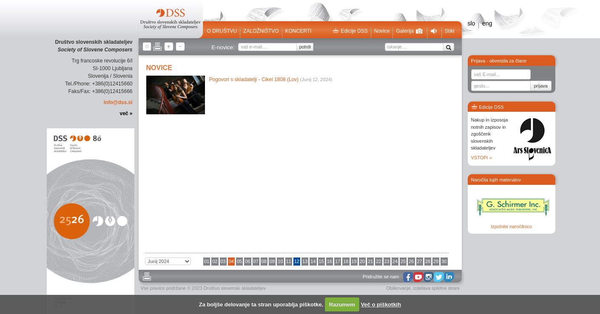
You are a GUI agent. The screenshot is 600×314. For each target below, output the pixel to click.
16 (329, 261)
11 (288, 261)
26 (411, 261)
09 (272, 261)
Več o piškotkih (381, 304)
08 (264, 261)
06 (247, 261)
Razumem (342, 304)
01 (206, 261)
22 (378, 261)
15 (321, 261)
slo (471, 23)
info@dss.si (118, 102)
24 (395, 261)
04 (231, 261)
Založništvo (261, 31)
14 (313, 261)
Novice (382, 31)
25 (403, 261)
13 (304, 261)
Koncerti (298, 31)
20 (362, 261)
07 (256, 261)
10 (280, 261)
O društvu (222, 31)
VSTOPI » (481, 157)
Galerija (409, 31)
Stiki (450, 31)
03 (223, 261)
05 (239, 261)
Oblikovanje (398, 288)
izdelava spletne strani (436, 288)
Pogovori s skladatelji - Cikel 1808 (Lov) (254, 79)
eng (487, 23)
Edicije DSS (350, 31)
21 (370, 261)
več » (125, 113)
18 (345, 261)
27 (419, 261)
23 (387, 261)
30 (443, 261)
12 (296, 261)
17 (337, 261)
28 (427, 261)
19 (354, 261)
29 (435, 261)
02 (214, 261)
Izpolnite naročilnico (511, 226)
